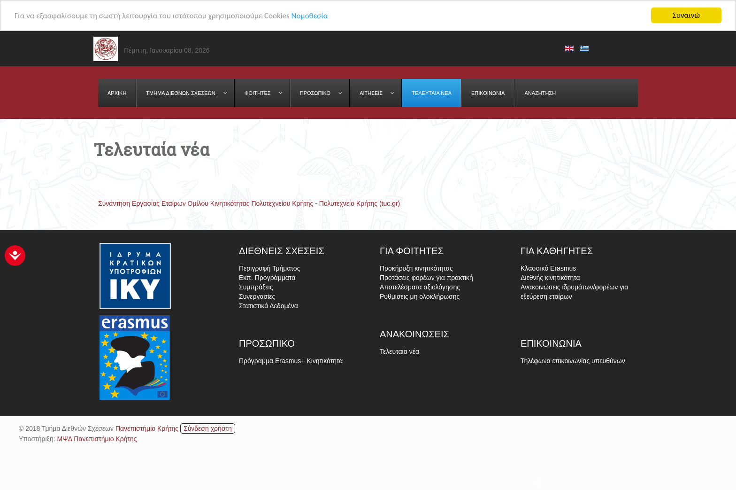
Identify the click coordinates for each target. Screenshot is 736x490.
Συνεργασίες (257, 296)
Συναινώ (686, 15)
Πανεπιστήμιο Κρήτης (146, 428)
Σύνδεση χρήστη (208, 428)
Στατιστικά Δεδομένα (268, 306)
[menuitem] (117, 93)
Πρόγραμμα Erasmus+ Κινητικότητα (291, 361)
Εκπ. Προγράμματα (267, 277)
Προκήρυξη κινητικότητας (416, 268)
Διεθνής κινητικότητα (550, 277)
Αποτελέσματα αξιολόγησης (420, 287)
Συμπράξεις (256, 287)
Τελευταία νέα (399, 351)
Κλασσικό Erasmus (548, 268)
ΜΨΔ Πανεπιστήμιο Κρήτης (97, 438)
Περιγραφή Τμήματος (269, 268)
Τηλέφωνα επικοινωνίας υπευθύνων (573, 361)
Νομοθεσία (309, 15)
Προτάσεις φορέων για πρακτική (426, 277)
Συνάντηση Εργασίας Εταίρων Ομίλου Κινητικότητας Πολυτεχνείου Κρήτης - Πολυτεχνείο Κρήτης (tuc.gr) (249, 203)
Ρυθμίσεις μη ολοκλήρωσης (420, 296)
